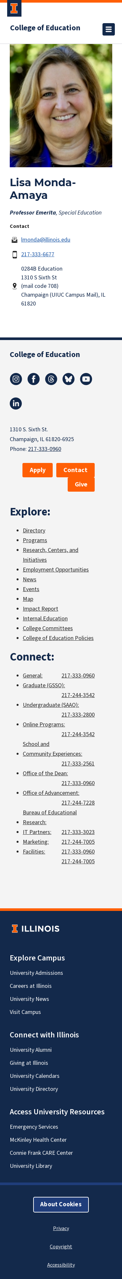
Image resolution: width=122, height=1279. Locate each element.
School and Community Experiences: (52, 749)
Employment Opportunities (56, 570)
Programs (35, 540)
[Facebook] (33, 383)
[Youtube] (86, 383)
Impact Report (40, 609)
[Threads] (51, 383)
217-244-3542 (78, 695)
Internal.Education (45, 619)
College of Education (45, 28)
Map (28, 599)
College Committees (48, 628)
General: (33, 676)
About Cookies (60, 1204)
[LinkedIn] (16, 407)
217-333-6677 (37, 254)
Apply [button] (38, 470)
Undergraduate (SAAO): (51, 705)
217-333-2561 (78, 764)
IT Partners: (37, 832)
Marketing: (36, 842)
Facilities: (34, 852)
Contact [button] (75, 470)
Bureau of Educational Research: (50, 817)
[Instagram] (16, 383)
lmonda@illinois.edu (45, 240)
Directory (34, 531)
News (29, 579)
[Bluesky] (69, 383)
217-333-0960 (44, 449)
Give (81, 484)
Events (31, 589)
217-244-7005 (78, 842)
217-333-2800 (78, 715)
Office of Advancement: (51, 793)
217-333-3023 (78, 832)
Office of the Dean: (45, 773)
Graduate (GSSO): (44, 685)
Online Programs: (44, 725)
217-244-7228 (78, 803)
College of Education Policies (58, 638)
